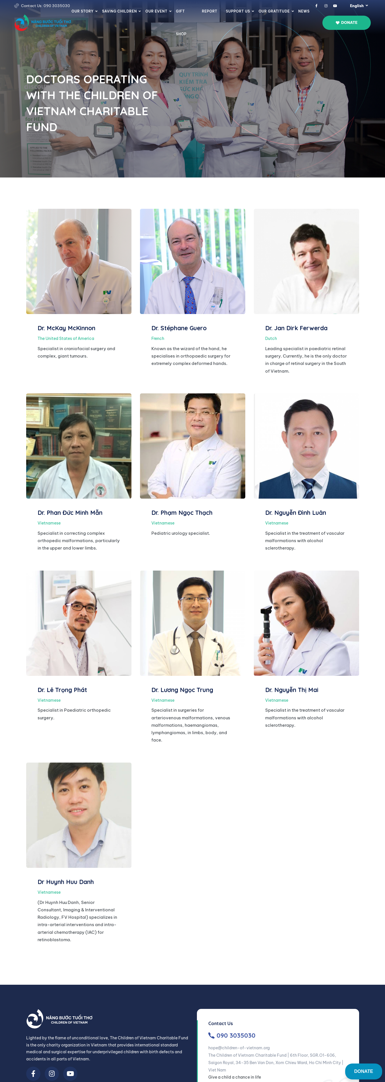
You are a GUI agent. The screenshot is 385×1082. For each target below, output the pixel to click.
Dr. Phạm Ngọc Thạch (182, 512)
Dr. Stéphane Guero (179, 328)
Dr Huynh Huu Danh (66, 881)
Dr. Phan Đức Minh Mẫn (70, 512)
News (304, 11)
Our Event (156, 11)
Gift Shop (181, 22)
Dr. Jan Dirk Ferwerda (296, 328)
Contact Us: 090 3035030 (45, 5)
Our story (82, 11)
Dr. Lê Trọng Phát (62, 689)
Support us (238, 11)
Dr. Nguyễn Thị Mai (291, 689)
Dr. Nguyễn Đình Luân (295, 512)
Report (209, 11)
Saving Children (119, 11)
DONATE (363, 1071)
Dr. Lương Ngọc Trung (182, 689)
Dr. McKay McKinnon (66, 328)
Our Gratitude (274, 11)
